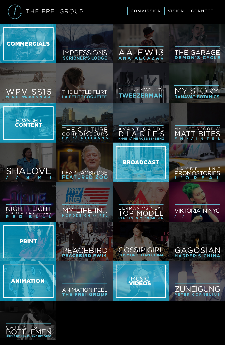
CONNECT (202, 11)
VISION (176, 11)
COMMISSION (146, 11)
